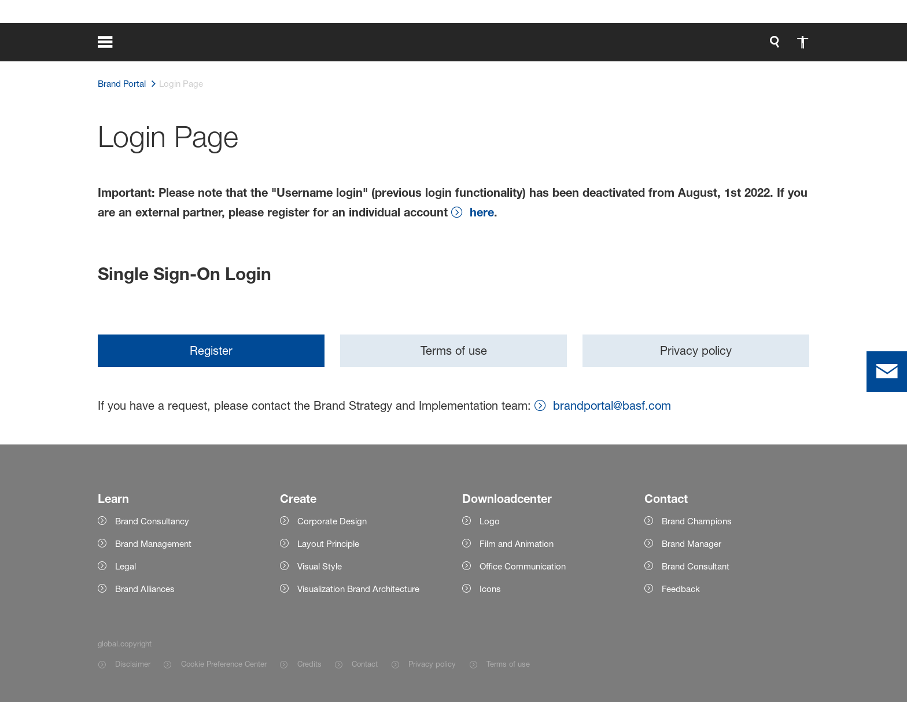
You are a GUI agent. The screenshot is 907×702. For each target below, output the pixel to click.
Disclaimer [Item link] (132, 663)
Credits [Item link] (309, 663)
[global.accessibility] (540, 46)
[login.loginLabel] (631, 46)
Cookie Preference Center (224, 663)
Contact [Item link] (365, 663)
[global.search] (512, 46)
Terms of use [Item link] (508, 663)
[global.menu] (113, 46)
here (482, 212)
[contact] (887, 371)
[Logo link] (763, 46)
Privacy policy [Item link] (432, 663)
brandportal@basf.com (612, 406)
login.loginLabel (641, 46)
